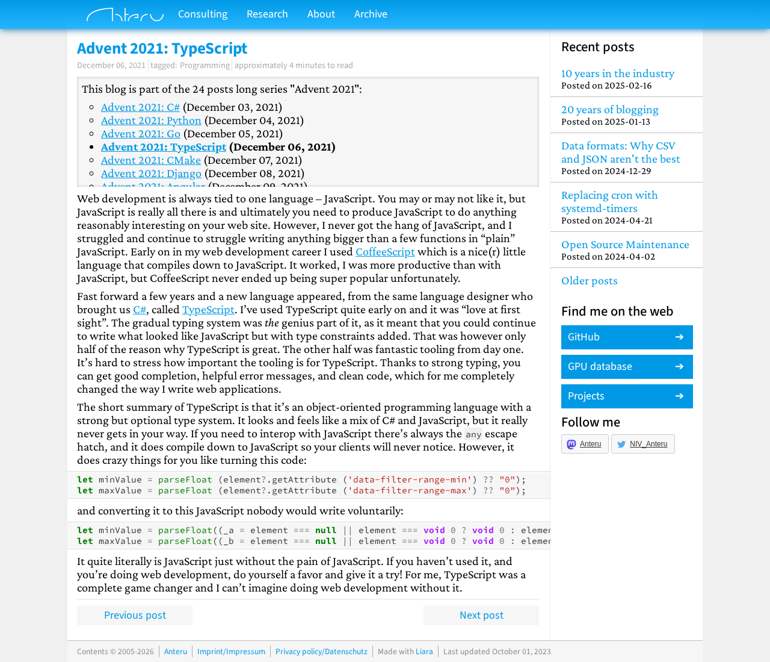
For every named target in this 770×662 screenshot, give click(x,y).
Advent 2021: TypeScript (163, 146)
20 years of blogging (626, 114)
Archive (370, 14)
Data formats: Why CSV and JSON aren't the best (626, 157)
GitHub (584, 337)
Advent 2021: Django (151, 173)
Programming (205, 65)
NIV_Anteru (648, 444)
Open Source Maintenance (626, 249)
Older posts (589, 280)
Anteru (590, 444)
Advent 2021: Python (151, 119)
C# (139, 309)
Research (267, 14)
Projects (586, 396)
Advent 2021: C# (140, 106)
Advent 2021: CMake (151, 159)
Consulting (202, 14)
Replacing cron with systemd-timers (626, 207)
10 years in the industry (626, 78)
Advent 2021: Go (140, 133)
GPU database (600, 366)
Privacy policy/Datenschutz (322, 651)
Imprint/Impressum (231, 651)
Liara (424, 651)
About (321, 14)
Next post (482, 615)
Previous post (135, 615)
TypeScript (208, 309)
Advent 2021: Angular (153, 186)
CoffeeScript (385, 251)
